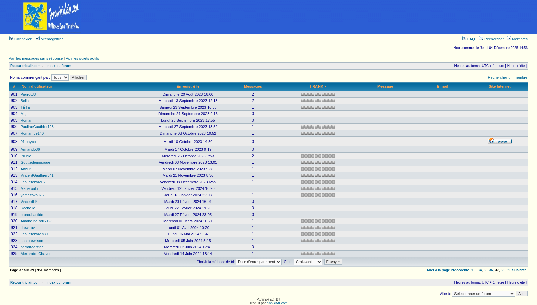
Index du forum (59, 66)
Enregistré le (188, 86)
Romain (27, 120)
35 (485, 270)
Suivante (519, 270)
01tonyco (28, 141)
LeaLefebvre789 (34, 234)
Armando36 (30, 149)
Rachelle (28, 208)
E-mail (442, 86)
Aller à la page (438, 270)
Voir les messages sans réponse (36, 58)
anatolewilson (32, 241)
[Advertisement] (320, 16)
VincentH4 (29, 201)
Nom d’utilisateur (37, 86)
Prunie (26, 156)
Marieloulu (29, 188)
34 (480, 270)
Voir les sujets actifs (82, 58)
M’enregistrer (49, 39)
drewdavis (29, 227)
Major (25, 114)
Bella (25, 101)
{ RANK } (318, 86)
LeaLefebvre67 (33, 182)
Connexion (21, 39)
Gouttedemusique (35, 162)
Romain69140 (32, 133)
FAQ (468, 39)
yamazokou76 (32, 195)
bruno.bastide (32, 214)
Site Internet (500, 86)
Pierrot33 (28, 94)
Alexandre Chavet (35, 254)
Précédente (460, 270)
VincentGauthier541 (37, 175)
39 (508, 270)
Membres (517, 39)
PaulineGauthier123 (37, 127)
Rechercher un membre (507, 77)
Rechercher (491, 39)
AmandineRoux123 (37, 221)
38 (502, 270)
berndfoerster (32, 247)
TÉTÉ (25, 107)
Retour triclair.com (25, 66)
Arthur (26, 169)
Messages (253, 86)
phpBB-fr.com (277, 303)
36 (491, 270)
